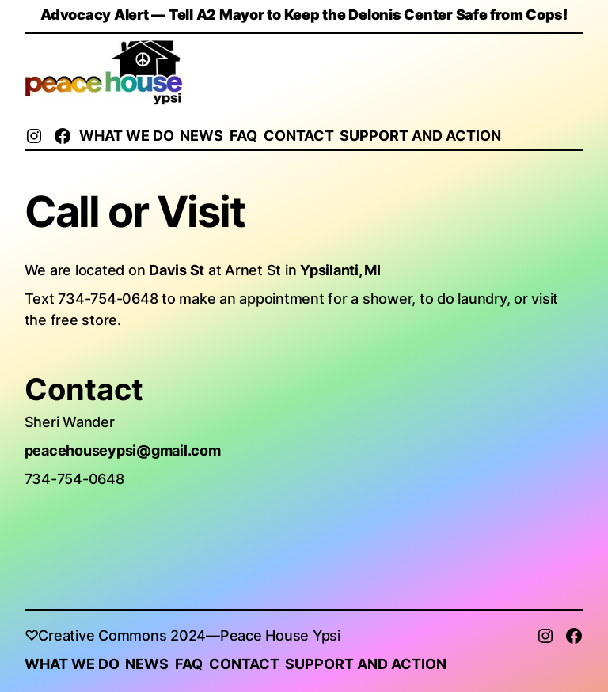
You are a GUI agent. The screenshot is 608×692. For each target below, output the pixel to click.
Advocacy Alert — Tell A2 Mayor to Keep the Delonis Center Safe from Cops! (304, 14)
